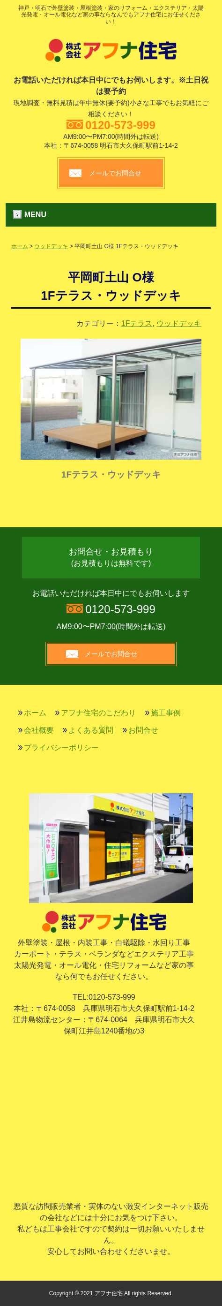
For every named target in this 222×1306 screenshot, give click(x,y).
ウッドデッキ (51, 246)
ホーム (19, 246)
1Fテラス (137, 323)
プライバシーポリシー (61, 748)
